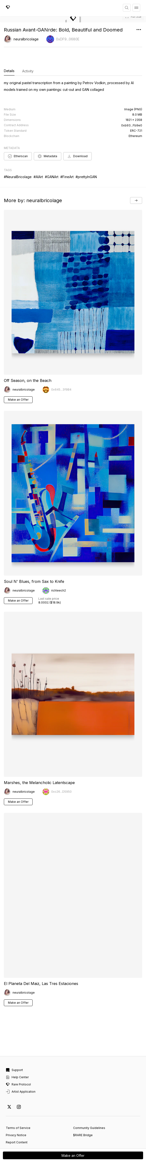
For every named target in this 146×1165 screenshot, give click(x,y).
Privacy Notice (16, 1115)
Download (77, 136)
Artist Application (20, 1072)
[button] (73, 19)
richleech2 (58, 571)
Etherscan (18, 136)
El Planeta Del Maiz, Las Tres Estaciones (41, 963)
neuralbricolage (26, 39)
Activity (28, 71)
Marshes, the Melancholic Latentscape (39, 762)
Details (9, 71)
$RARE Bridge (83, 1115)
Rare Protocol (18, 1064)
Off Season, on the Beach (27, 360)
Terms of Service (18, 1108)
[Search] (127, 8)
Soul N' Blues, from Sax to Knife (34, 561)
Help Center (17, 1057)
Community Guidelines (89, 1108)
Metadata (47, 136)
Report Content (17, 1122)
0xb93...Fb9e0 (131, 105)
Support (14, 1050)
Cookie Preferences (20, 1129)
